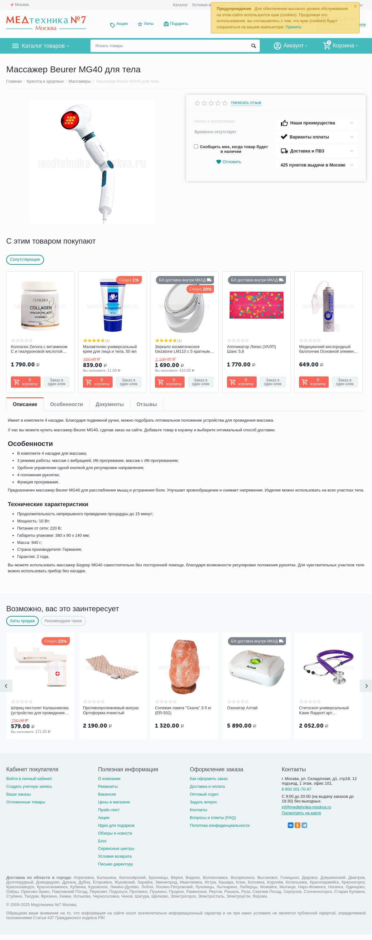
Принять (294, 27)
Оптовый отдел (204, 794)
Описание (25, 404)
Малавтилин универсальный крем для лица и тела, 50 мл (110, 349)
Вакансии (107, 794)
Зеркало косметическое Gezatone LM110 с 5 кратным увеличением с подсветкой (182, 349)
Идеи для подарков (116, 825)
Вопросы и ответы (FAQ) (213, 817)
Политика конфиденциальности (220, 825)
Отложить (228, 162)
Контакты (198, 809)
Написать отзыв (246, 102)
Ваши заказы (18, 794)
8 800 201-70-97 (297, 789)
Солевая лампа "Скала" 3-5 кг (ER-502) (183, 710)
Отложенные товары (25, 802)
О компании (109, 778)
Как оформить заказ (209, 778)
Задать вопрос (203, 802)
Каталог (180, 4)
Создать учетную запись (29, 786)
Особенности (66, 404)
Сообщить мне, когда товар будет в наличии (231, 149)
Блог (102, 841)
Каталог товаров (43, 45)
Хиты (148, 23)
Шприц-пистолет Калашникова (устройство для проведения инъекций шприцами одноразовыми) (39, 710)
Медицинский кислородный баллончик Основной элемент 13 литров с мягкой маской (327, 349)
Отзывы (147, 404)
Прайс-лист (108, 809)
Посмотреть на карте (301, 813)
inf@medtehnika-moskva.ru (306, 807)
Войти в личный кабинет (29, 778)
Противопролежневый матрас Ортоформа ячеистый (111, 710)
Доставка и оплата (207, 786)
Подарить (179, 23)
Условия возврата (209, 4)
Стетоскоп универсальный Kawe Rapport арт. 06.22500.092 (324, 710)
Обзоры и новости (115, 833)
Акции (122, 23)
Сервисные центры (116, 848)
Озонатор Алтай (242, 707)
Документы (110, 404)
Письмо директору (115, 864)
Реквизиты (108, 786)
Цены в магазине (114, 802)
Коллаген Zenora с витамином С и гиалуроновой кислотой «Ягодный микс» (39, 349)
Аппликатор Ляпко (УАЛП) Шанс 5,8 (251, 349)
